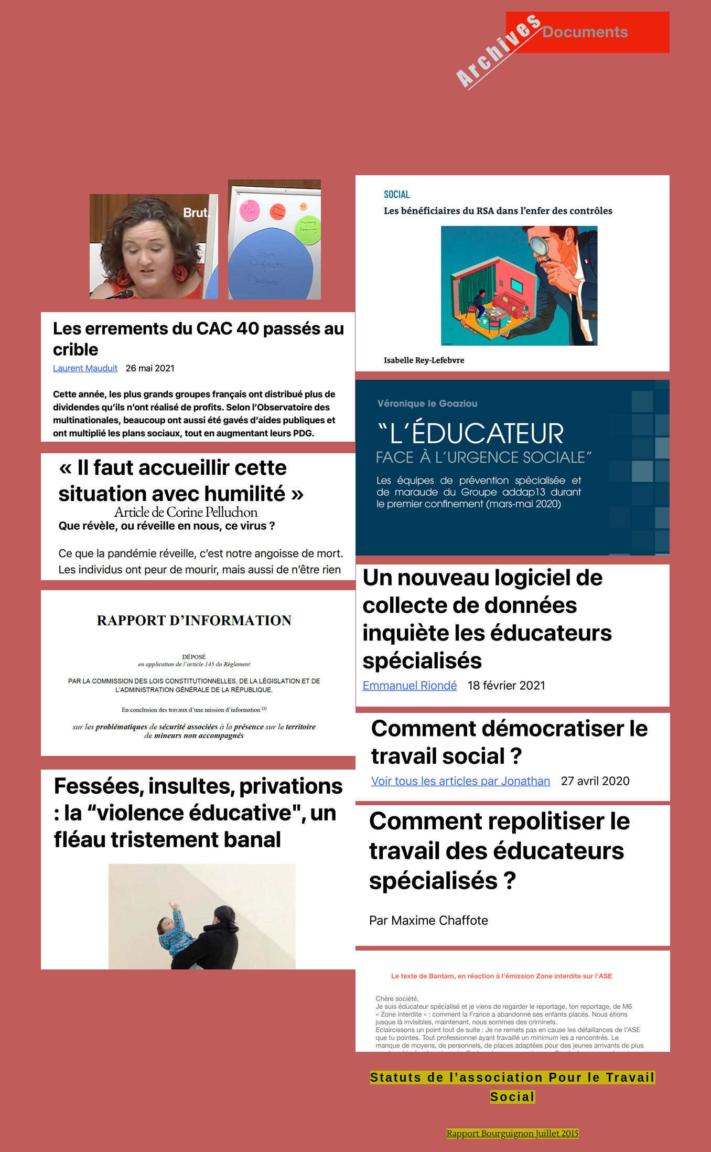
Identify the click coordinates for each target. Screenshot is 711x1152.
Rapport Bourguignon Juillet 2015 (513, 1133)
